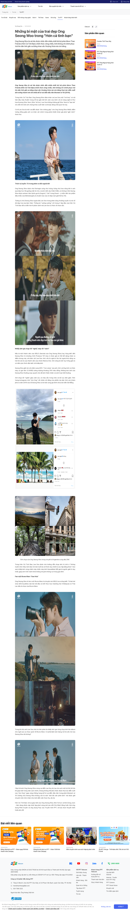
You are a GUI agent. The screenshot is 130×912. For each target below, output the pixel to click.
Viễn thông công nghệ (24, 17)
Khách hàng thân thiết (70, 17)
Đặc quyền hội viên (56, 6)
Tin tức (40, 6)
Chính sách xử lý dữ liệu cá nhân (33, 909)
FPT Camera (110, 882)
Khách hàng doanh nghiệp (22, 1)
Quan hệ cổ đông (81, 885)
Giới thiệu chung (81, 872)
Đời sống (53, 17)
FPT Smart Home (111, 885)
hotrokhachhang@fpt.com (21, 886)
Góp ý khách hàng (97, 882)
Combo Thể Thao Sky (104, 41)
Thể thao (41, 17)
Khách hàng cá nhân (6, 1)
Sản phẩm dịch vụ (25, 6)
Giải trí (34, 17)
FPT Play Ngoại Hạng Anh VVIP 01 (105, 64)
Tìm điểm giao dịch (112, 891)
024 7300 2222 (18, 888)
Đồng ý (121, 907)
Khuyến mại (12, 17)
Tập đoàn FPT (80, 888)
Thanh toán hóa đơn (97, 879)
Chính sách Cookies (15, 909)
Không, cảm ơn (106, 907)
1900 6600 (115, 863)
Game (47, 17)
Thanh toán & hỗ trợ (78, 6)
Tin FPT (21, 12)
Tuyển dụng (80, 891)
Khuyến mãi (110, 888)
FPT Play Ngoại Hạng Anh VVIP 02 (105, 52)
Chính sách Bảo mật (52, 909)
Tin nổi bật (4, 17)
